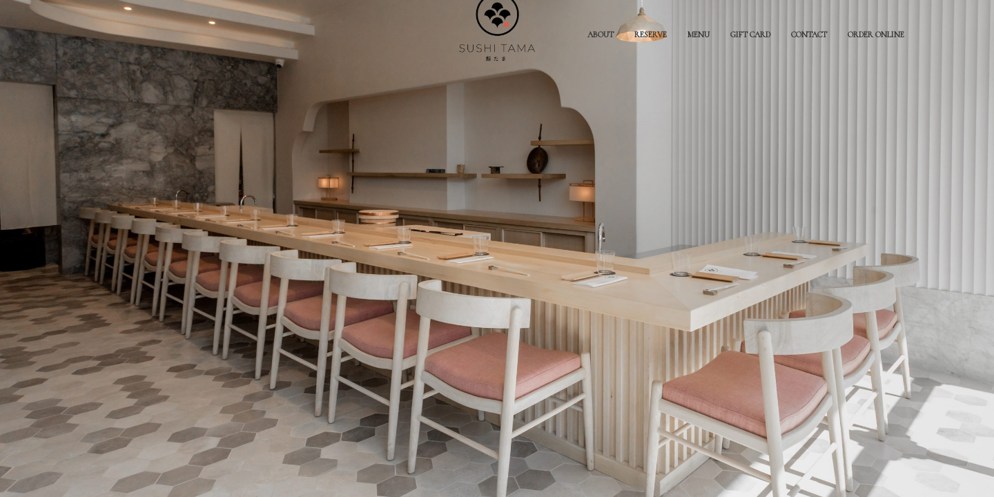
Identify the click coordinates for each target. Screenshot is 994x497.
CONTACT (809, 34)
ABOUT (600, 34)
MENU (699, 34)
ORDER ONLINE (876, 34)
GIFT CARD (750, 34)
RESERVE (650, 34)
